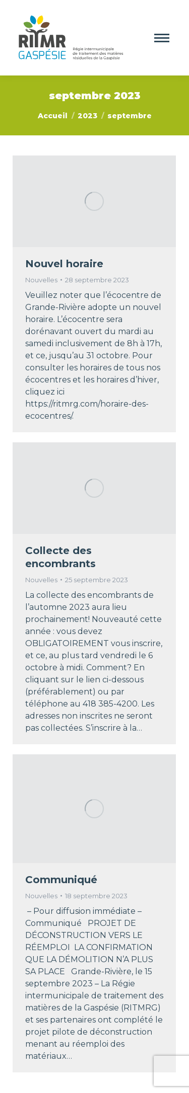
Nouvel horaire (64, 264)
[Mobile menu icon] (162, 38)
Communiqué (61, 880)
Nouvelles (41, 280)
